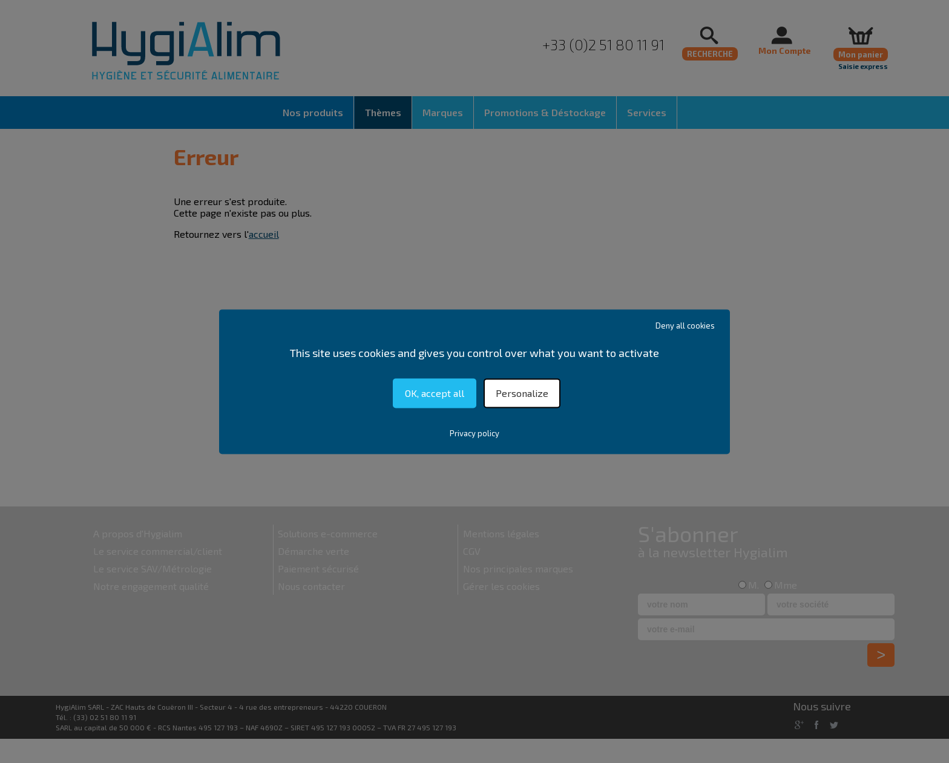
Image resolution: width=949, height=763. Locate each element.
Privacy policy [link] (474, 433)
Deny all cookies (685, 325)
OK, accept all (434, 393)
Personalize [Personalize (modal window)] (522, 393)
